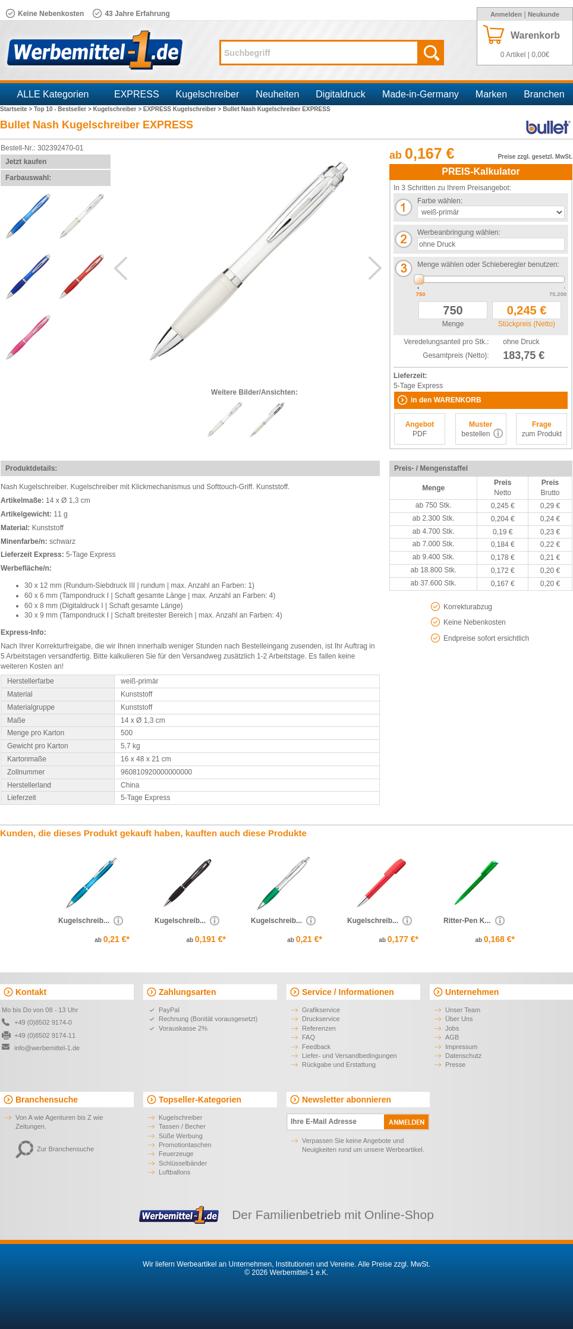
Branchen (544, 94)
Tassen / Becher (182, 1126)
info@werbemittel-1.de (47, 1047)
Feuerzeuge (176, 1153)
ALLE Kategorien (53, 94)
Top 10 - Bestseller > (63, 109)
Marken (491, 94)
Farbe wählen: (439, 201)
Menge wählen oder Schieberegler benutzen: (488, 264)
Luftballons (174, 1172)
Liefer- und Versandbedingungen (349, 1055)
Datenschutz (463, 1055)
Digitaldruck (341, 94)
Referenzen (319, 1028)
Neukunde (543, 14)
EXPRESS (136, 94)
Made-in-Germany (420, 94)
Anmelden (506, 14)
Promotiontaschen (185, 1144)
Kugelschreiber (208, 94)
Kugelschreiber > (118, 109)
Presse (455, 1064)
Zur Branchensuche (54, 1148)
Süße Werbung (181, 1135)
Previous (120, 268)
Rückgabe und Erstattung (339, 1064)
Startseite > (17, 109)
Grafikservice (321, 1009)
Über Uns (459, 1018)
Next (375, 268)
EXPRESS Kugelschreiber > (183, 109)
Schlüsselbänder (183, 1163)
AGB (452, 1037)
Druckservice (321, 1018)
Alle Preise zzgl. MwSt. (394, 1264)
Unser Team (462, 1009)
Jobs (452, 1028)
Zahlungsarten (187, 992)
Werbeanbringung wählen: (458, 232)
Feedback (316, 1046)
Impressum (461, 1046)
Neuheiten (277, 94)
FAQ (308, 1037)
